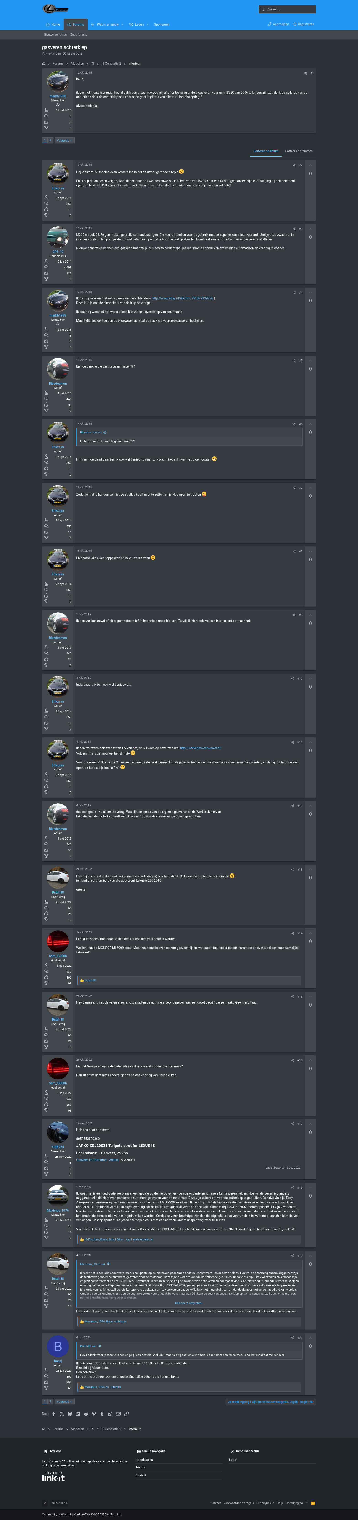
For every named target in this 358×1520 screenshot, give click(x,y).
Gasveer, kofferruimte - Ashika (97, 1160)
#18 (300, 1187)
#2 (300, 165)
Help (280, 1503)
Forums (141, 1467)
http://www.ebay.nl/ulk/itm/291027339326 (182, 298)
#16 (300, 1060)
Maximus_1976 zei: (92, 1264)
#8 (300, 551)
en (103, 1387)
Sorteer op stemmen (299, 151)
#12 (300, 806)
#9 (300, 615)
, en (106, 1321)
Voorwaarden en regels (239, 1503)
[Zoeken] (287, 9)
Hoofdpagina (144, 1459)
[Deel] (306, 73)
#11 (300, 742)
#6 (300, 424)
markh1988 (53, 53)
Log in (233, 1459)
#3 (300, 229)
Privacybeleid (265, 1503)
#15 (300, 996)
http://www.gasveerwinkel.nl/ (201, 748)
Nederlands (59, 1503)
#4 (300, 292)
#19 (300, 1255)
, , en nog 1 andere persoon (119, 1239)
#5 (300, 360)
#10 (300, 678)
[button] (122, 24)
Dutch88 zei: (88, 1346)
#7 (300, 487)
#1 (312, 73)
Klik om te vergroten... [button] (189, 1303)
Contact (141, 1475)
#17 (300, 1124)
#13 (300, 869)
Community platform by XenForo (82, 1514)
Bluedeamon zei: (91, 432)
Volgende (63, 140)
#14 (300, 933)
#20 (300, 1338)
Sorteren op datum (266, 151)
